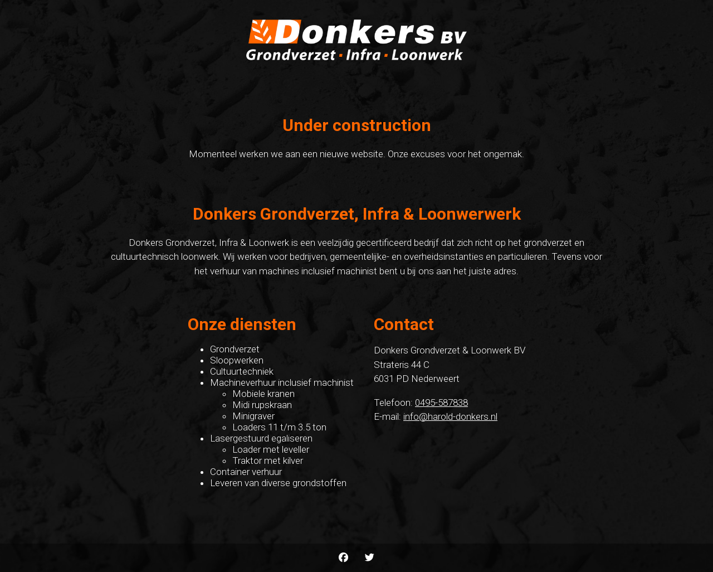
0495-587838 (441, 402)
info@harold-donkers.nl (450, 416)
